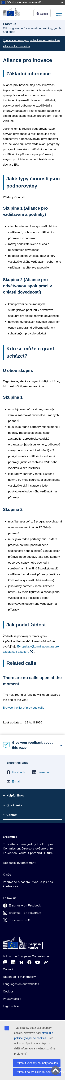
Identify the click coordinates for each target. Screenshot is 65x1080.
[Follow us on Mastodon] (5, 962)
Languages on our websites (21, 984)
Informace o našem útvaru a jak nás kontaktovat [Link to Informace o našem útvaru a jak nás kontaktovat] (28, 884)
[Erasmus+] (11, 12)
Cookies (8, 991)
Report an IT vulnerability (19, 976)
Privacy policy (12, 998)
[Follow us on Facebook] (29, 962)
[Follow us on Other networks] (46, 962)
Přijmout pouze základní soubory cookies (38, 1072)
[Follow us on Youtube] (37, 962)
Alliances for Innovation (16, 46)
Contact (8, 969)
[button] (15, 772)
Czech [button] (42, 13)
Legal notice (11, 1006)
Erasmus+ (10, 836)
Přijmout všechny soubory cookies (37, 1063)
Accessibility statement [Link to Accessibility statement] (19, 863)
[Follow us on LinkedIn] (13, 962)
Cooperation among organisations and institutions (31, 40)
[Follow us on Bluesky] (21, 962)
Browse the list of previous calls (23, 707)
